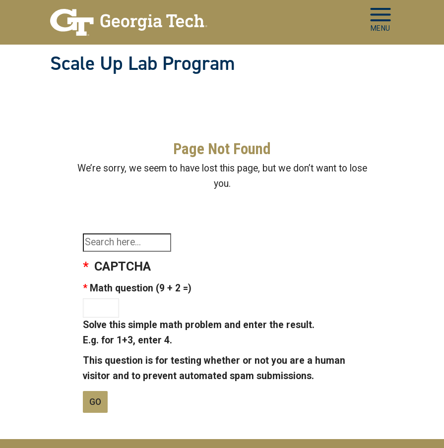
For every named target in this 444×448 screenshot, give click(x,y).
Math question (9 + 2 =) (140, 288)
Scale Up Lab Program (142, 63)
